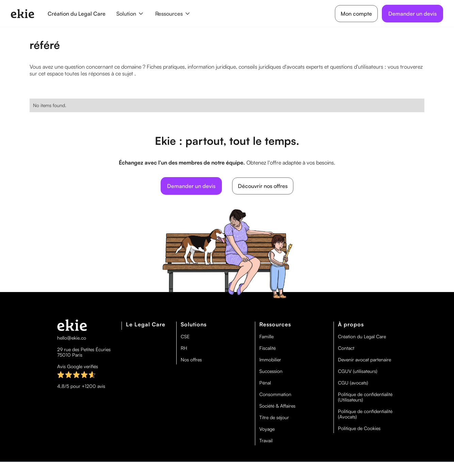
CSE (185, 336)
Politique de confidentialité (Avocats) (365, 414)
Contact (346, 348)
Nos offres (191, 359)
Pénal (265, 383)
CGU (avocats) (353, 383)
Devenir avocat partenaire (364, 359)
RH (184, 348)
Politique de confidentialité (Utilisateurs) (365, 397)
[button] (130, 13)
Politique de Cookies (359, 428)
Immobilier (270, 359)
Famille (266, 336)
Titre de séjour (274, 417)
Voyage (267, 429)
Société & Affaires (277, 406)
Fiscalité (267, 348)
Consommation (275, 394)
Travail (266, 440)
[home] (22, 13)
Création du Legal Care (77, 13)
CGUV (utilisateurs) (357, 371)
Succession (270, 371)
